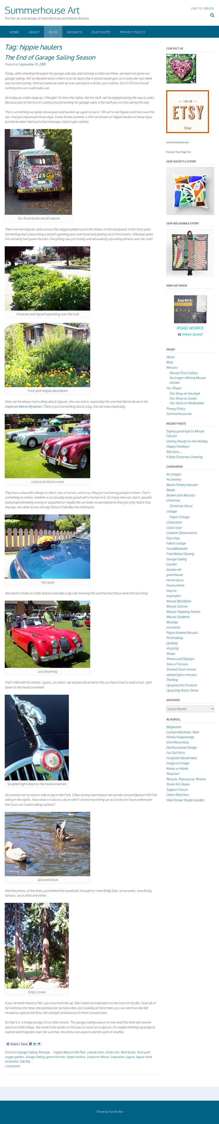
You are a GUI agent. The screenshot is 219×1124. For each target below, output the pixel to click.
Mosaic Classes (177, 606)
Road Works (190, 328)
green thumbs (55, 1057)
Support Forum (177, 789)
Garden (171, 564)
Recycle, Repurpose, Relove (186, 779)
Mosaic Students (177, 617)
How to (171, 591)
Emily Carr (110, 891)
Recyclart (172, 774)
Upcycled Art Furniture (181, 685)
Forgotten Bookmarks (181, 758)
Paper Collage (179, 517)
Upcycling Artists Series (182, 690)
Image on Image (177, 763)
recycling (172, 648)
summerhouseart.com (177, 142)
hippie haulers (76, 1057)
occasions (173, 627)
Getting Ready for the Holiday (187, 441)
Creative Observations (181, 533)
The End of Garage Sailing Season (50, 57)
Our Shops (100, 32)
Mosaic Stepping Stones (183, 612)
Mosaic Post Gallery (183, 373)
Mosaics (74, 32)
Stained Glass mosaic (181, 669)
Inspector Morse (98, 1057)
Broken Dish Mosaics (180, 495)
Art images (173, 474)
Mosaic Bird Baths (178, 601)
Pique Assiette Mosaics (182, 633)
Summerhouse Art (42, 10)
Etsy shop (173, 538)
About (33, 32)
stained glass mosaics (181, 675)
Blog (53, 32)
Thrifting (172, 680)
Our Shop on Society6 (184, 393)
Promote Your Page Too (178, 152)
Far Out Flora (175, 753)
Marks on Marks (177, 768)
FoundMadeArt (176, 549)
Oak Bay (24, 1061)
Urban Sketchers (177, 795)
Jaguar (130, 1057)
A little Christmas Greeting (184, 457)
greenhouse (174, 575)
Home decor (175, 580)
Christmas (173, 500)
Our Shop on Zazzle (183, 398)
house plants (175, 585)
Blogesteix (173, 727)
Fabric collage (176, 543)
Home (14, 32)
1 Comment (12, 1066)
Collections (174, 522)
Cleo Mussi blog (177, 742)
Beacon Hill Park (74, 1052)
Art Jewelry (173, 479)
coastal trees (95, 1052)
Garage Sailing (27, 1052)
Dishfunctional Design (181, 747)
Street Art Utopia (177, 784)
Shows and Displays (180, 659)
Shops (170, 654)
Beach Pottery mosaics (182, 485)
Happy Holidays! (178, 446)
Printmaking (174, 638)
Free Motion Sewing (180, 554)
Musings (44, 1052)
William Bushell (192, 334)
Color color (174, 528)
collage (171, 511)
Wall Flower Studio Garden (185, 800)
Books (170, 490)
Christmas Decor (180, 506)
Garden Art (173, 570)
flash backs (128, 1052)
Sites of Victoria (177, 664)
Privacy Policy (132, 32)
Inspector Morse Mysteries (23, 406)
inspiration (117, 1057)
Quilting (171, 643)
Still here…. (174, 452)
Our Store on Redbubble (186, 403)
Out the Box (116, 1111)
